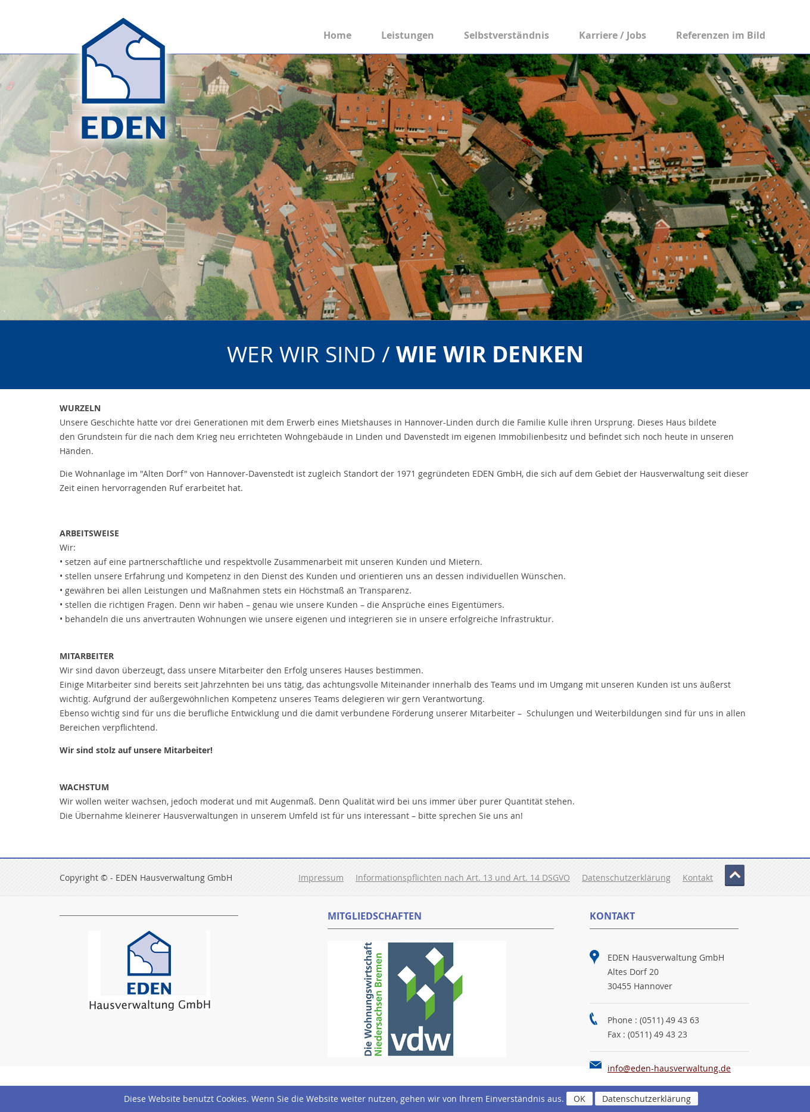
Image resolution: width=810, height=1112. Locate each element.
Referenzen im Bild (720, 35)
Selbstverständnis (506, 35)
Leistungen (407, 35)
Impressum (321, 877)
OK (579, 1098)
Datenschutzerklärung (626, 877)
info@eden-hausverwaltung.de (669, 1068)
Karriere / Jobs (612, 35)
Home (337, 35)
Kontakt (698, 877)
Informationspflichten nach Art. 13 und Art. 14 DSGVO (463, 877)
